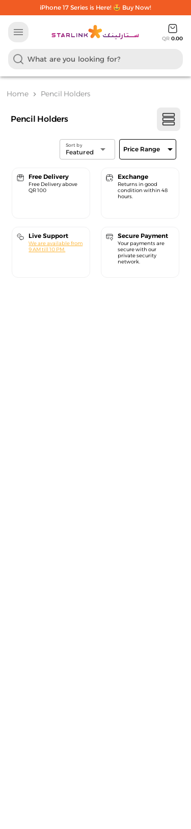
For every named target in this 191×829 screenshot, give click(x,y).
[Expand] (147, 149)
